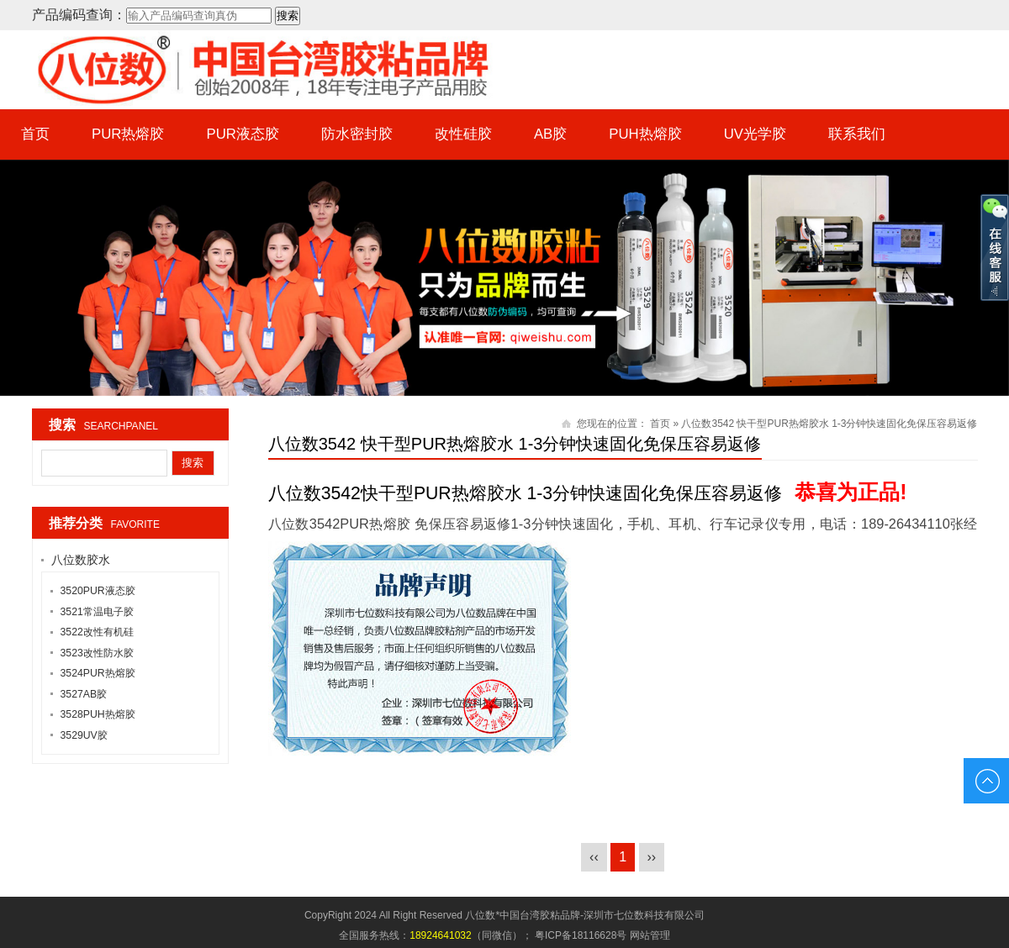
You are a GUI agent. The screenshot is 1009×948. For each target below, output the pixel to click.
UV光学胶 (755, 134)
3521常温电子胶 (97, 612)
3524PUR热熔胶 (98, 673)
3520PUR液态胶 (98, 591)
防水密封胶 (357, 134)
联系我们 (857, 134)
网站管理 (650, 935)
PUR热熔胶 (128, 134)
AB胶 (550, 134)
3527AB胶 (84, 694)
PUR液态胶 (243, 134)
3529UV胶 (84, 735)
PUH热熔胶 (646, 134)
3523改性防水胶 (97, 653)
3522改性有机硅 (97, 632)
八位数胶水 (80, 559)
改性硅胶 (463, 134)
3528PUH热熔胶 (98, 714)
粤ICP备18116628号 (580, 935)
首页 (35, 134)
